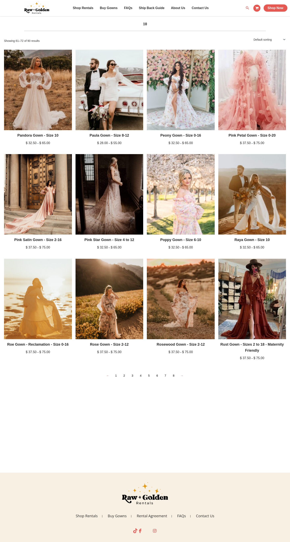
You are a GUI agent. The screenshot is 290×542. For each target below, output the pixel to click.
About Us (178, 8)
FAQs (128, 8)
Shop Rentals (83, 8)
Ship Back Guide (151, 8)
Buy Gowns (109, 8)
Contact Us (200, 8)
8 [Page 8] (173, 375)
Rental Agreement (152, 515)
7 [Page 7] (165, 375)
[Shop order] (269, 40)
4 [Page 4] (141, 375)
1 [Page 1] (116, 375)
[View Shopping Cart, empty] (256, 8)
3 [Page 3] (132, 375)
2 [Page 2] (124, 375)
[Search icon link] (247, 8)
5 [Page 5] (149, 375)
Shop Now (275, 8)
